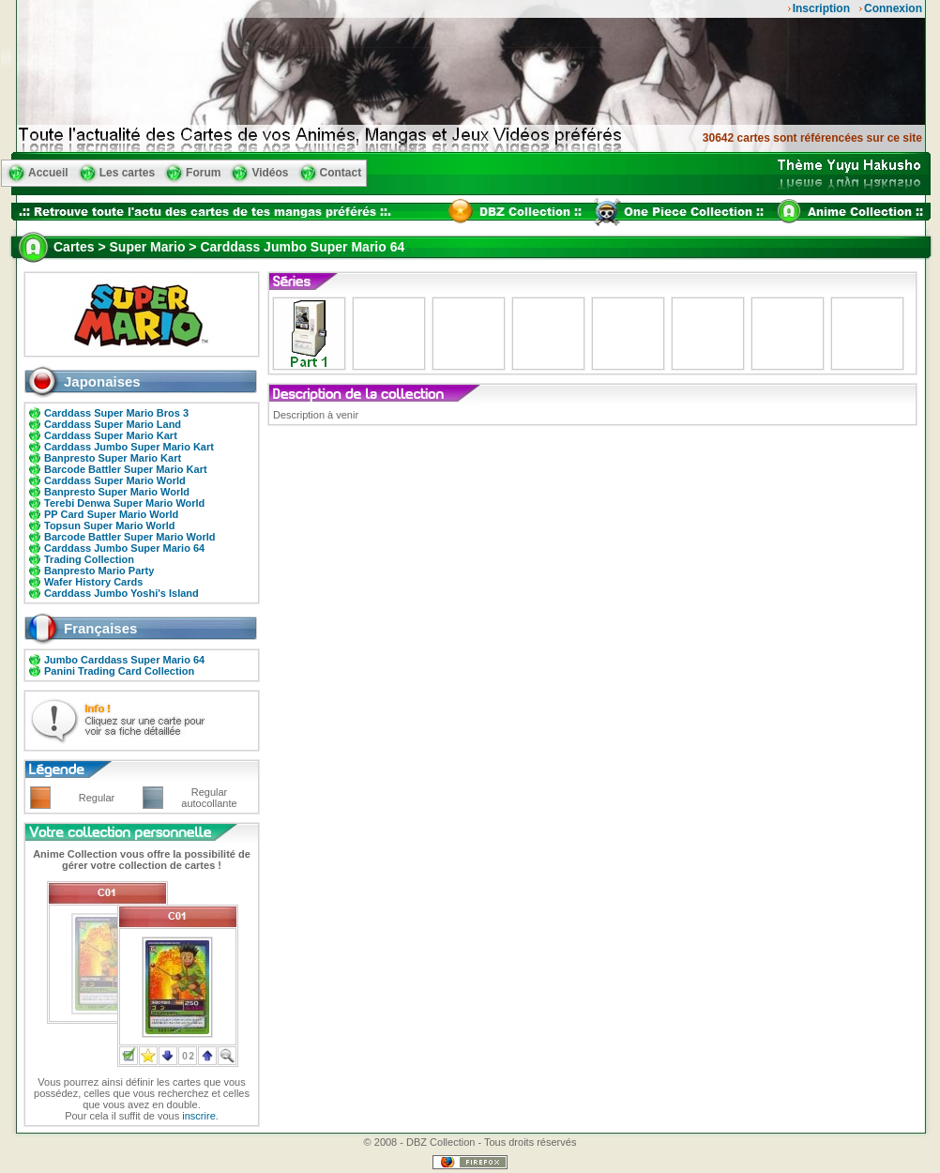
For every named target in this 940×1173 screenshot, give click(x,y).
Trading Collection (89, 559)
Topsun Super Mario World (109, 525)
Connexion (893, 8)
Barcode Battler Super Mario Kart (125, 469)
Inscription (821, 8)
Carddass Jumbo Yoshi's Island (121, 593)
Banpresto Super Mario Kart (112, 458)
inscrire (198, 1115)
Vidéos (269, 172)
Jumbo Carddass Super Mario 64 (124, 659)
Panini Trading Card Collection (119, 671)
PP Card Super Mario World (111, 514)
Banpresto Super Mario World (117, 491)
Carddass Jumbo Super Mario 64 (124, 548)
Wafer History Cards (93, 581)
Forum (203, 172)
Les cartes (127, 172)
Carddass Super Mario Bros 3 (116, 413)
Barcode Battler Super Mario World (130, 536)
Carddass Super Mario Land (112, 424)
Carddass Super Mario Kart (110, 435)
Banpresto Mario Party (99, 570)
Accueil (48, 172)
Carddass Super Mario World (115, 480)
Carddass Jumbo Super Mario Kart (129, 446)
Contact (341, 172)
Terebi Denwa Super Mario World (124, 503)
